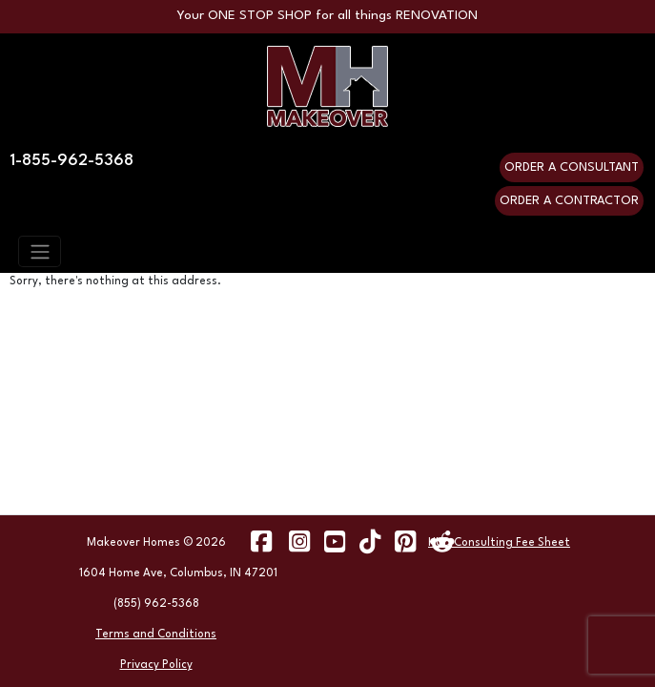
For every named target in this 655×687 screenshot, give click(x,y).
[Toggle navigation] (39, 251)
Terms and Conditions (155, 634)
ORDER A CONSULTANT (571, 167)
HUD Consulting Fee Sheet (499, 543)
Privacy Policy (156, 665)
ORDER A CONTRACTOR (569, 201)
